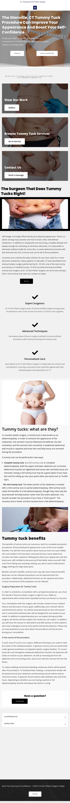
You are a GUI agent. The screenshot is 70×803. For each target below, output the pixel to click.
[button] (35, 8)
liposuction (36, 658)
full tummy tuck (36, 462)
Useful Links (9, 723)
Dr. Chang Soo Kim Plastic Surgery (32, 2)
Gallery (11, 107)
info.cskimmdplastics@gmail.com (29, 77)
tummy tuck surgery (24, 642)
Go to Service (14, 141)
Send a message (16, 175)
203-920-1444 (9, 76)
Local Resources (10, 716)
